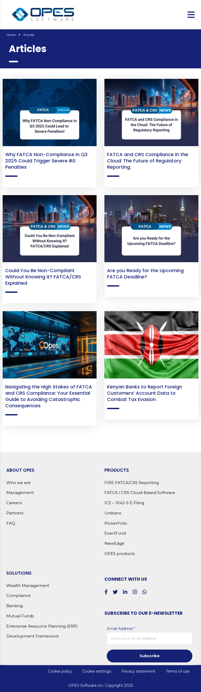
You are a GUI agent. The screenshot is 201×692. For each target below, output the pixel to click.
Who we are (18, 482)
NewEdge (114, 543)
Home (10, 35)
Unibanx (112, 513)
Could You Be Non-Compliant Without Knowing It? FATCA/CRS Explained (43, 276)
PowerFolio (115, 523)
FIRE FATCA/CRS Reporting (131, 482)
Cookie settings (96, 671)
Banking (14, 605)
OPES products (119, 553)
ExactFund (115, 533)
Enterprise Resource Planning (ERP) (42, 626)
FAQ (10, 523)
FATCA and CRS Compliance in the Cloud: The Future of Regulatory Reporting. (147, 160)
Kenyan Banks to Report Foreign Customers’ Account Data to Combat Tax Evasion (144, 393)
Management (20, 492)
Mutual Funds (20, 616)
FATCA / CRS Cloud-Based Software (139, 492)
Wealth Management (27, 585)
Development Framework (32, 636)
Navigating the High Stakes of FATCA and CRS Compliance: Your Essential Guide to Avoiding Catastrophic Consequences (48, 396)
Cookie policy (60, 671)
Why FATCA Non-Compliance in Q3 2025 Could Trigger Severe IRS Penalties (46, 160)
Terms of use (177, 671)
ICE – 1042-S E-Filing (124, 503)
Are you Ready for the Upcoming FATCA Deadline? (145, 273)
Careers (14, 503)
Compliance (18, 595)
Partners (14, 513)
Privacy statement (138, 671)
